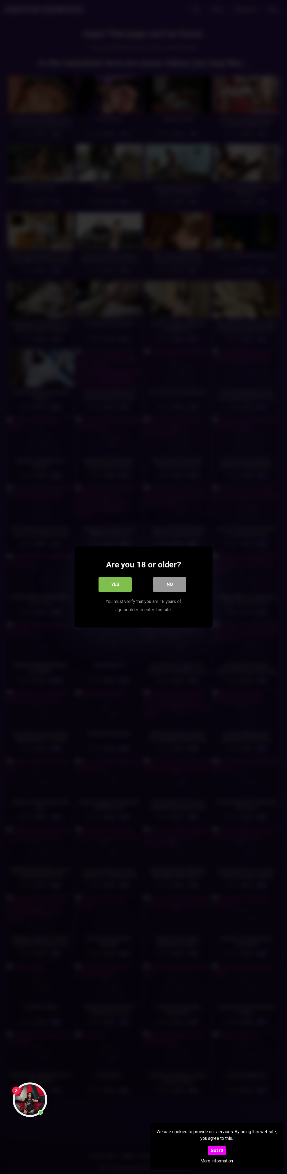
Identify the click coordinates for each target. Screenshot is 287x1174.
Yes (115, 584)
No (170, 584)
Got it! (217, 1150)
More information (216, 1161)
